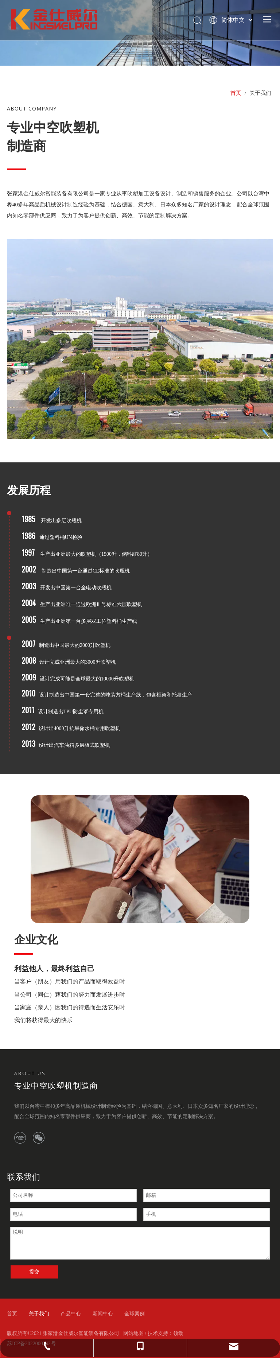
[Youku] (20, 1138)
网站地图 (133, 1333)
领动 (178, 1333)
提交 (34, 1271)
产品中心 (71, 1313)
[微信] (38, 1138)
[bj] (140, 859)
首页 (12, 1313)
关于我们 (39, 1313)
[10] (140, 339)
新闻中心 (103, 1313)
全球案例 (134, 1313)
